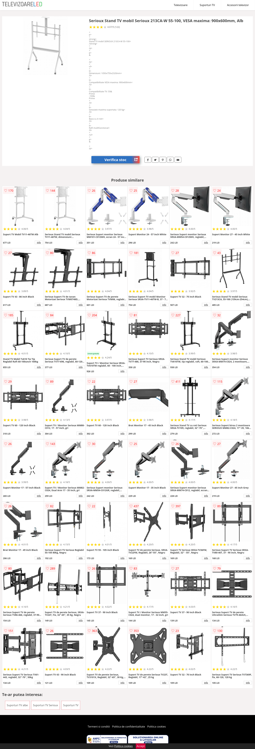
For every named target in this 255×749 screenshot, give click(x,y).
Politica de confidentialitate (128, 726)
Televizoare (181, 5)
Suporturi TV (207, 5)
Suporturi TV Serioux (45, 705)
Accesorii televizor (238, 5)
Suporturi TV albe (17, 705)
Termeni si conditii (99, 726)
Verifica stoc (122, 159)
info (39, 242)
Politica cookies (156, 726)
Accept (141, 746)
